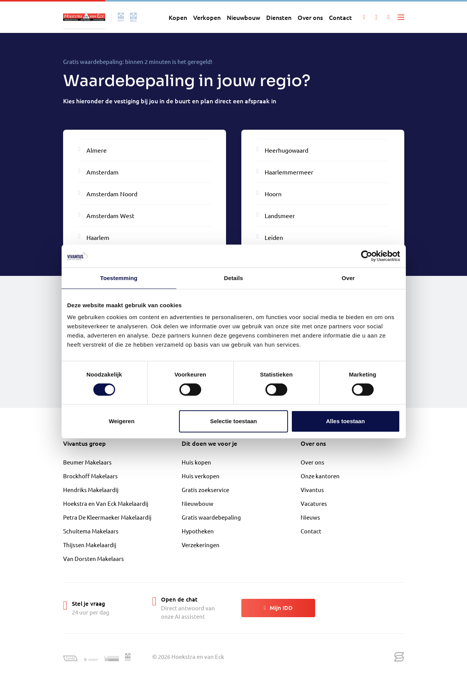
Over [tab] (348, 278)
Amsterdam (98, 171)
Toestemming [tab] (119, 278)
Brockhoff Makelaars (90, 475)
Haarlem (94, 237)
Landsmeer (276, 215)
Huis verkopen (201, 475)
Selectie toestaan (233, 421)
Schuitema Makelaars (91, 531)
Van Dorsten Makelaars (93, 558)
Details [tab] (233, 278)
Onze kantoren (320, 475)
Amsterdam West (106, 215)
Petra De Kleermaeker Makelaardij (107, 517)
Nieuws (310, 517)
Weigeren (121, 421)
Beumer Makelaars (87, 462)
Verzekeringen (201, 544)
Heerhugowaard (283, 149)
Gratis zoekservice (205, 489)
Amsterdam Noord (108, 193)
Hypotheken (198, 531)
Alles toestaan (345, 421)
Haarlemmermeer (285, 171)
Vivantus (312, 489)
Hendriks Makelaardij (91, 489)
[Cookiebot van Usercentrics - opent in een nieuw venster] (366, 256)
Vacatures (314, 503)
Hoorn (269, 193)
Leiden (270, 237)
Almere (92, 149)
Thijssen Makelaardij (89, 544)
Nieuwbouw (197, 503)
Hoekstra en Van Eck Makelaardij (105, 503)
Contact (311, 531)
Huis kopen (196, 462)
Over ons (312, 462)
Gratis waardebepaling (211, 517)
